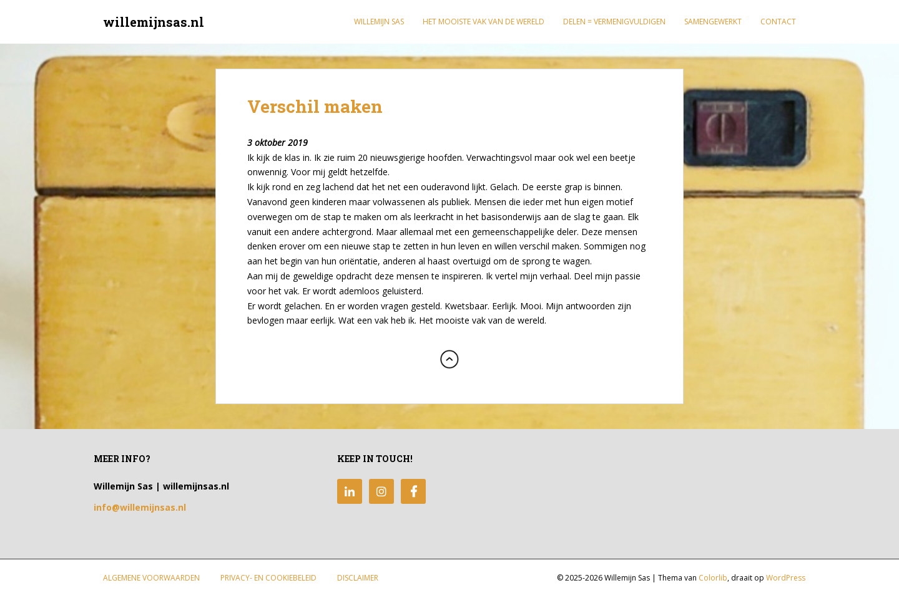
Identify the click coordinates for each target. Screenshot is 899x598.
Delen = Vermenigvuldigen (614, 21)
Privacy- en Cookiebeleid (268, 577)
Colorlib (713, 577)
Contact (778, 21)
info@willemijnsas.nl (140, 507)
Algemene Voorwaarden (151, 577)
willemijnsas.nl (153, 22)
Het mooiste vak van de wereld (483, 21)
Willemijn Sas (379, 21)
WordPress (785, 577)
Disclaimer (357, 577)
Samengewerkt (713, 21)
